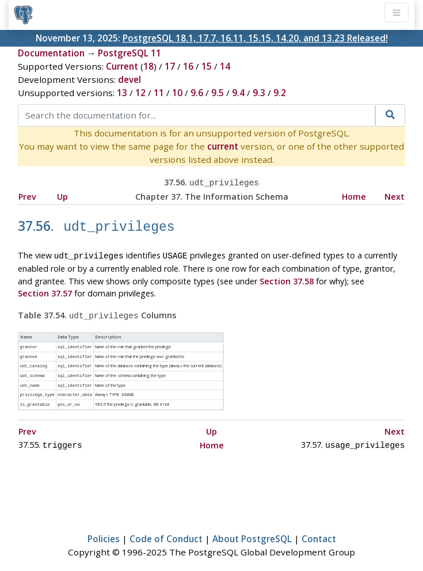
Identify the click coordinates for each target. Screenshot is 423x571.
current (222, 146)
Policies (103, 528)
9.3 (259, 92)
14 (225, 66)
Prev (27, 195)
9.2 (279, 92)
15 (206, 66)
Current (122, 66)
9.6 (196, 92)
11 (159, 92)
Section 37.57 (45, 289)
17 (170, 66)
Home (354, 195)
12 (140, 92)
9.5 (217, 92)
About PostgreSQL (252, 528)
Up (62, 195)
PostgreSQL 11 (129, 53)
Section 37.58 (287, 277)
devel (129, 79)
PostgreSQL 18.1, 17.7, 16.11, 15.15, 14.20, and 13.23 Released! (255, 38)
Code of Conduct (166, 528)
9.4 (238, 92)
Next (394, 195)
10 (177, 92)
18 (148, 66)
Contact (319, 528)
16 (188, 66)
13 (122, 92)
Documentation (51, 53)
